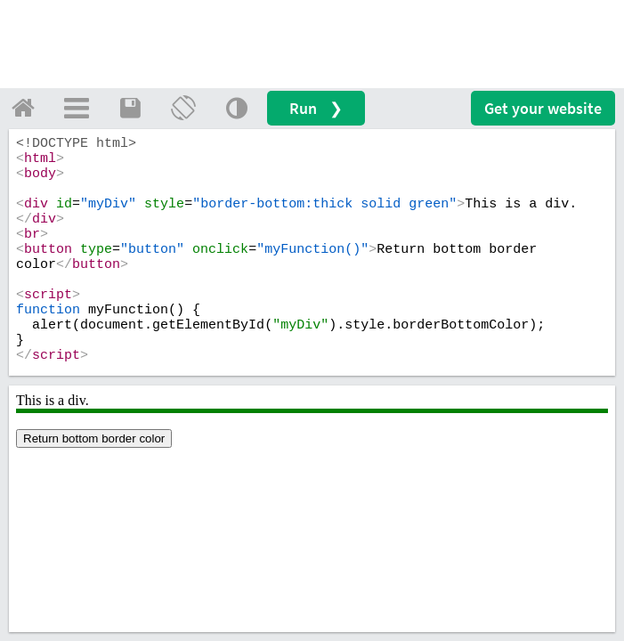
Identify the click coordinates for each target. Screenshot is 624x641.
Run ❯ (316, 108)
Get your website (543, 108)
